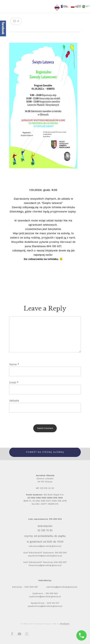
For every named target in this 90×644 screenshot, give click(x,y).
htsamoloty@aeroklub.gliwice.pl (45, 565)
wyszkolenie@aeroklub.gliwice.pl (45, 555)
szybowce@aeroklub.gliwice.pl (45, 596)
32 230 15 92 (45, 530)
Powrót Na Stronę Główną (45, 452)
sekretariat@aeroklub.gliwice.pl (45, 546)
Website (14, 400)
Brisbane (64, 624)
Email (13, 382)
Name (14, 364)
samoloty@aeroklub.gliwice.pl (62, 587)
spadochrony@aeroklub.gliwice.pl (45, 606)
